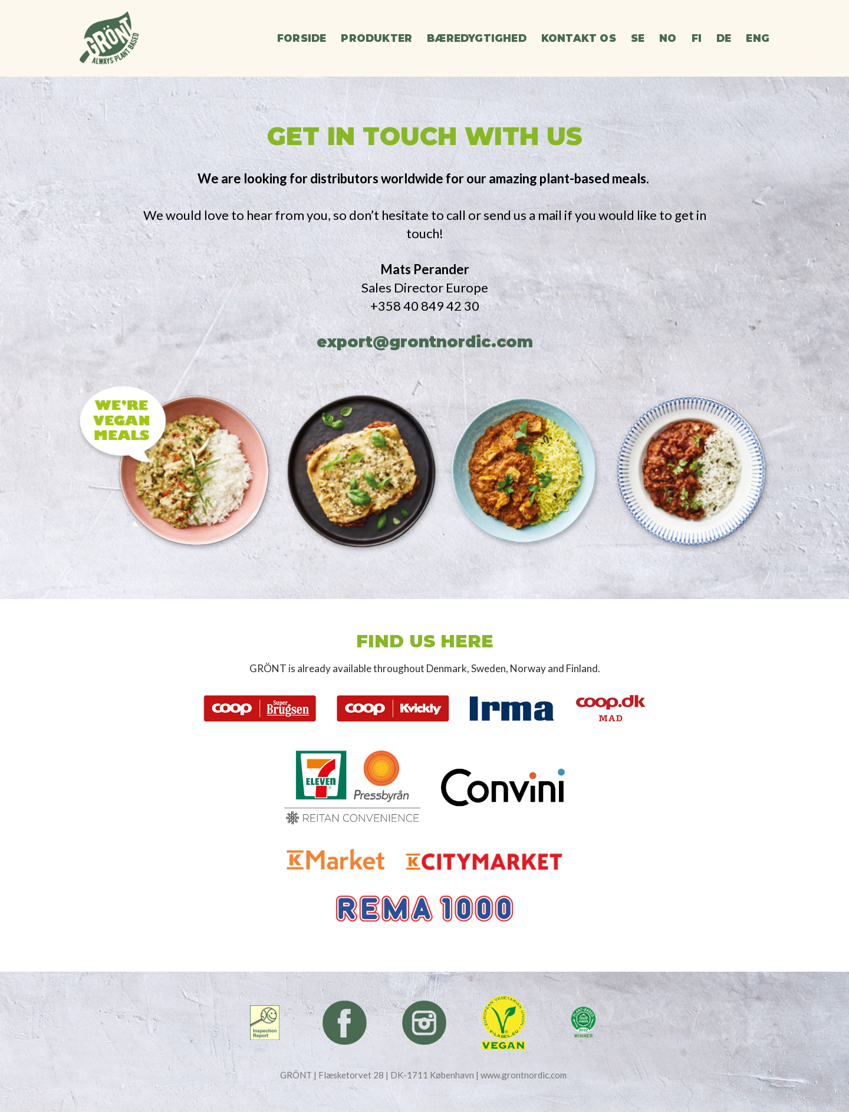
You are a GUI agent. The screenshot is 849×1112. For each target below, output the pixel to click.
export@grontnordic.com (425, 342)
